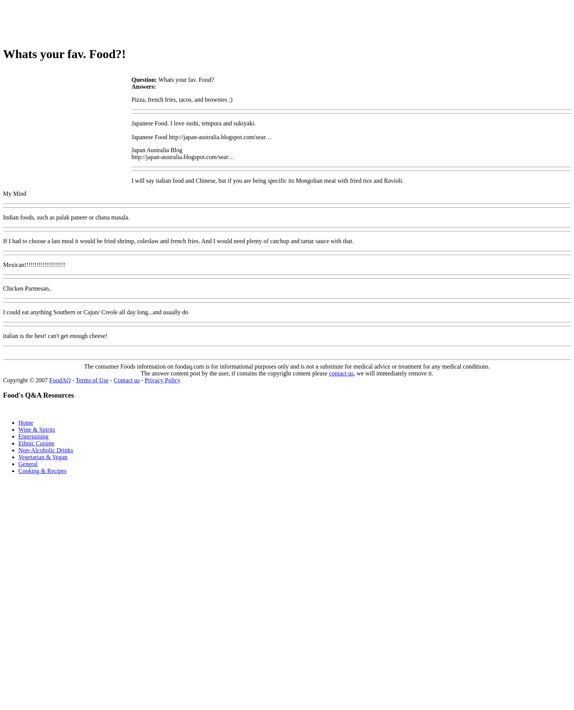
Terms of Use (92, 380)
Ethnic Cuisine (36, 443)
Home (25, 422)
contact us (341, 373)
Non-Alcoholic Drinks (45, 450)
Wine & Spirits (36, 429)
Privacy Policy (163, 380)
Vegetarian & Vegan (43, 457)
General (28, 464)
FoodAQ (60, 380)
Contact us (126, 380)
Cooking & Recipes (42, 471)
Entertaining (33, 436)
